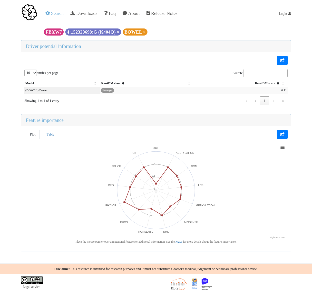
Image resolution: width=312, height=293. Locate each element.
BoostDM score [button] (267, 83)
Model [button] (29, 83)
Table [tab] (50, 134)
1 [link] (264, 101)
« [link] (246, 101)
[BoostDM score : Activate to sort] (239, 83)
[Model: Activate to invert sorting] (59, 83)
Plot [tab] (33, 134)
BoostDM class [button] (107, 83)
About (131, 13)
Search (54, 13)
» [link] (283, 101)
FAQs (179, 241)
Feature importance (45, 120)
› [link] (273, 101)
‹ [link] (255, 101)
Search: (238, 73)
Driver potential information (53, 46)
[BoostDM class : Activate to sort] (142, 83)
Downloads (83, 13)
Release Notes (161, 13)
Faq (110, 13)
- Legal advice (30, 287)
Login (285, 14)
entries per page (47, 73)
